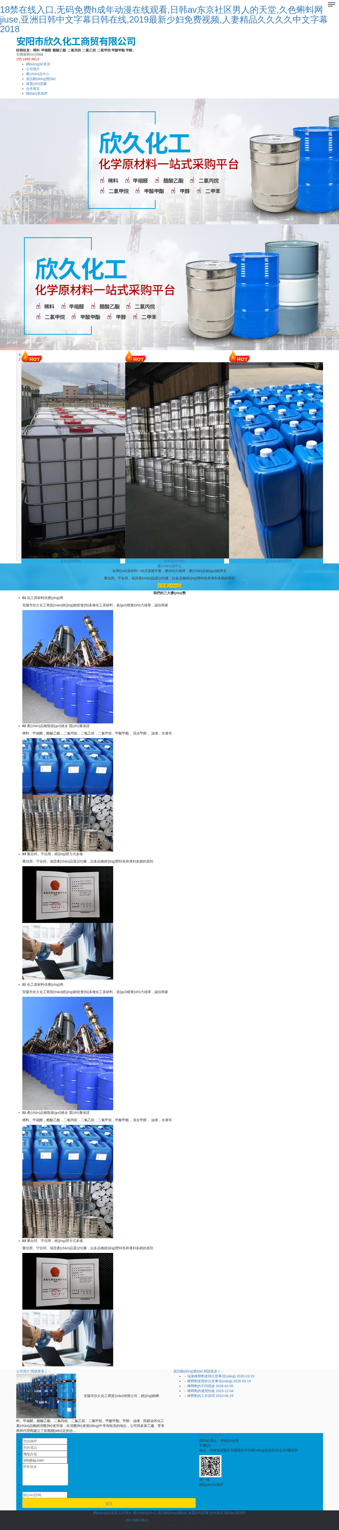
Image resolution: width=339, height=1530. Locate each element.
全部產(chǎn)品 (169, 585)
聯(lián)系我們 (36, 93)
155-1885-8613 (225, 1445)
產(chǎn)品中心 (38, 74)
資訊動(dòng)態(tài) (41, 79)
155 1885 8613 (27, 59)
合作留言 (33, 89)
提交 (109, 1503)
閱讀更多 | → (41, 1371)
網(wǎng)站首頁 (38, 64)
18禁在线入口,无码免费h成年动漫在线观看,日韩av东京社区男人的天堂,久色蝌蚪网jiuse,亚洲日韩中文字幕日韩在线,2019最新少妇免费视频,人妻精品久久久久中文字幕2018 (164, 19)
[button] (157, 217)
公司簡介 (33, 69)
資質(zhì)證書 (36, 84)
